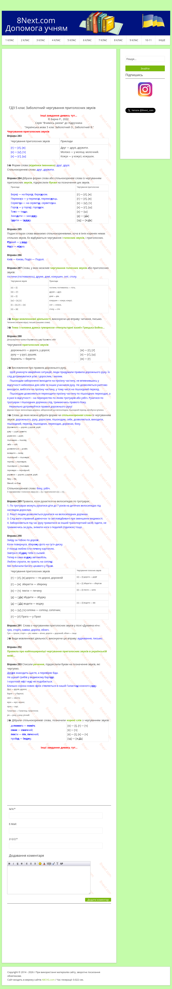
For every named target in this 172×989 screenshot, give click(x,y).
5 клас (72, 40)
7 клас (103, 40)
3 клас (40, 40)
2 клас (25, 40)
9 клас (134, 40)
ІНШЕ (162, 40)
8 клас (118, 40)
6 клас (87, 40)
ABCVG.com (48, 979)
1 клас (9, 40)
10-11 (148, 40)
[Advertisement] (59, 79)
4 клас (56, 40)
